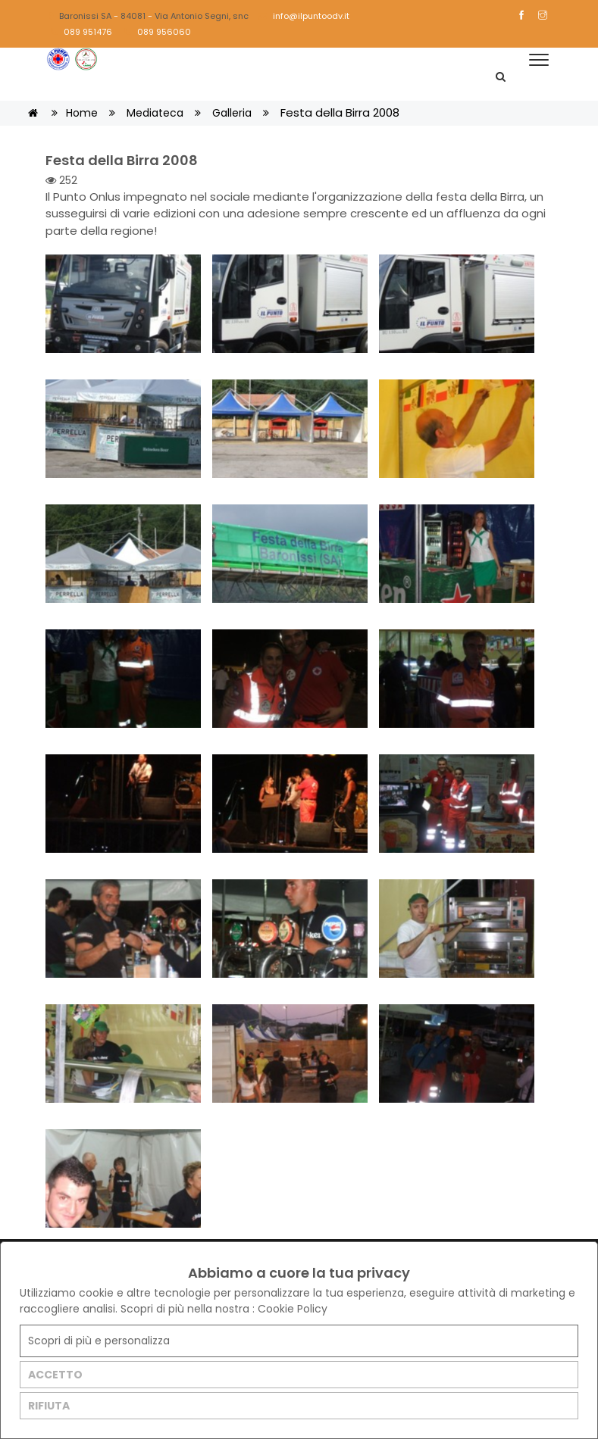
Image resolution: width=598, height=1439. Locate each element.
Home (82, 112)
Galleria (232, 112)
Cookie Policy (292, 1308)
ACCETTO (55, 1374)
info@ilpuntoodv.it (303, 16)
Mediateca (155, 112)
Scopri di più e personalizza (99, 1340)
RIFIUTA (49, 1405)
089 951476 (81, 32)
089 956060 (157, 32)
